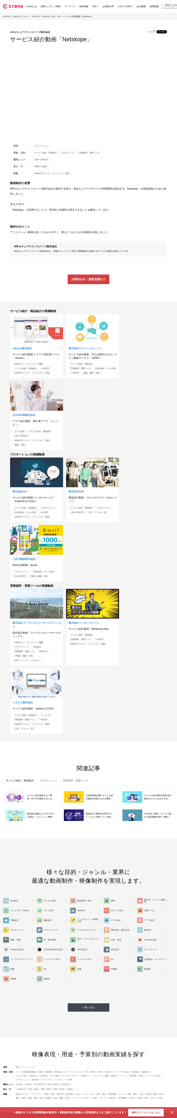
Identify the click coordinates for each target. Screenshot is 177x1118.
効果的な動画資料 (89, 1095)
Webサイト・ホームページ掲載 (29, 362)
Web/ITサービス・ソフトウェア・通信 (52, 173)
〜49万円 (45, 367)
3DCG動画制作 (56, 1080)
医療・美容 (132, 895)
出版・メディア (100, 899)
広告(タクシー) (111, 872)
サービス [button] (70, 6)
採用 (70, 880)
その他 (159, 899)
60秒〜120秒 (41, 166)
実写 (18, 868)
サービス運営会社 (161, 1075)
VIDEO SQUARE (126, 1075)
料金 (51, 1095)
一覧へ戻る (88, 808)
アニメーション (42, 146)
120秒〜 (70, 890)
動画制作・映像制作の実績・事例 (46, 16)
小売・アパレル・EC (94, 442)
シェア (152, 31)
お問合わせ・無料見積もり (88, 279)
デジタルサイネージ (70, 876)
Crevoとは (31, 6)
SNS (100, 872)
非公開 (18, 885)
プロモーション (68, 153)
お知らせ (157, 1080)
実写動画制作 (55, 1085)
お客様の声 (108, 6)
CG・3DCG (90, 872)
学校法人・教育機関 (117, 899)
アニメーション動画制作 (60, 1075)
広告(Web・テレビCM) (78, 371)
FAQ (83, 1090)
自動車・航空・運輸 (54, 899)
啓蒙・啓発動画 (45, 872)
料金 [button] (95, 6)
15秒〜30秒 (33, 890)
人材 (141, 895)
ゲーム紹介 (155, 876)
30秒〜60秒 (46, 890)
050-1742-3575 (75, 961)
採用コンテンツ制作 (51, 6)
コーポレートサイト (162, 1090)
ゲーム (122, 895)
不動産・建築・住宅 (145, 439)
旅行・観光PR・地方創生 (62, 895)
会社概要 (141, 6)
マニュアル (153, 505)
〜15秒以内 (20, 890)
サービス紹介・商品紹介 (46, 153)
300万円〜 (44, 520)
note (120, 1085)
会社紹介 (37, 516)
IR (66, 872)
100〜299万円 (41, 160)
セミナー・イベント (90, 1075)
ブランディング (22, 516)
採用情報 (154, 6)
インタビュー (60, 880)
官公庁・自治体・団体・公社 (141, 899)
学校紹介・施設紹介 (140, 872)
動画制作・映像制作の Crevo (15, 16)
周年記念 (58, 872)
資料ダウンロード (110, 950)
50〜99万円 (126, 439)
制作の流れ (86, 1085)
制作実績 (83, 6)
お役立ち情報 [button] (125, 6)
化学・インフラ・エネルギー (28, 529)
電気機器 (112, 895)
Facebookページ (126, 1080)
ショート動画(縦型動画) (26, 872)
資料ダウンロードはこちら (146, 1112)
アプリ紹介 (126, 363)
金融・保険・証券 (76, 376)
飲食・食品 (101, 895)
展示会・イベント (118, 876)
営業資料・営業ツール (89, 153)
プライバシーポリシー (163, 1095)
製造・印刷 (126, 376)
